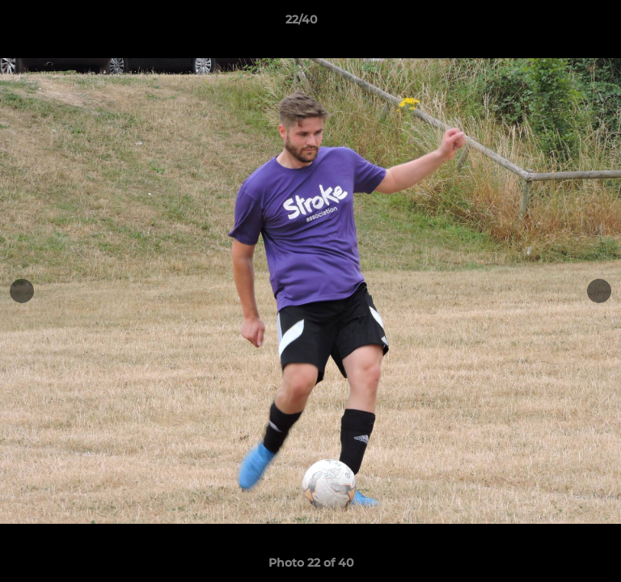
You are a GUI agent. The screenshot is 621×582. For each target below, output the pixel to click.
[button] (562, 23)
